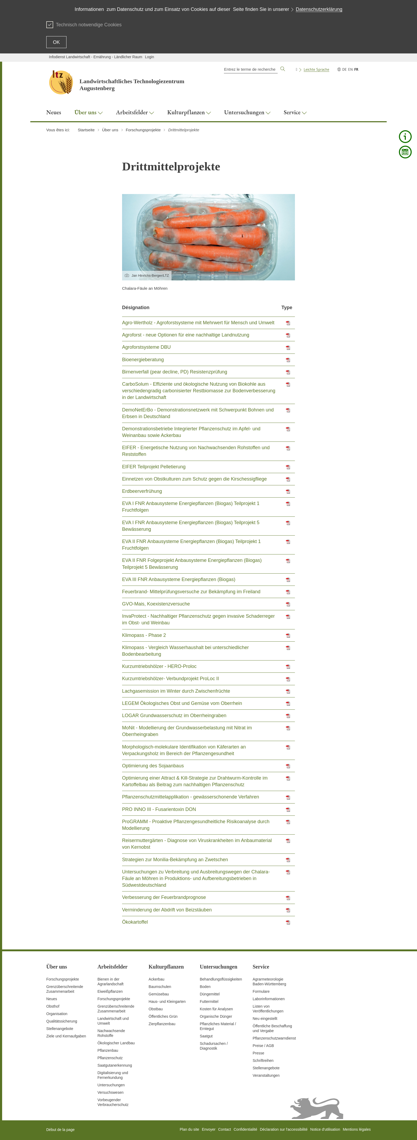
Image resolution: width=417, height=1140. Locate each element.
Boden (205, 987)
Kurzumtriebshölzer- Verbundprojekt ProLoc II (170, 678)
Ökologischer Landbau (116, 1043)
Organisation (56, 1014)
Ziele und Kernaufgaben (66, 1036)
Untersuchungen (111, 1085)
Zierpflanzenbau (162, 1024)
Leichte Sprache (316, 69)
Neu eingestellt (265, 1018)
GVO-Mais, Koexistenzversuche (156, 604)
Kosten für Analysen (216, 1009)
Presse (258, 1053)
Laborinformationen (269, 999)
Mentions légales (357, 1129)
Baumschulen (160, 987)
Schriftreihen (263, 1060)
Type (286, 307)
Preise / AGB (263, 1046)
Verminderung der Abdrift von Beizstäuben (167, 909)
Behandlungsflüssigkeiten (221, 979)
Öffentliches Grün (163, 1016)
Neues (51, 999)
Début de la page (60, 1130)
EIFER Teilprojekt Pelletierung (154, 466)
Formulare (261, 991)
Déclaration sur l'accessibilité (283, 1129)
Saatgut (206, 1036)
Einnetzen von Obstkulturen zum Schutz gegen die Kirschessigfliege (194, 479)
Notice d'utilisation (325, 1129)
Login (149, 57)
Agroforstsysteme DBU (146, 347)
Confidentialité (245, 1129)
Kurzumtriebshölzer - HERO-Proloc (159, 666)
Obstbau (156, 1009)
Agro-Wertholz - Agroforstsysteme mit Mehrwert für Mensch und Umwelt (198, 322)
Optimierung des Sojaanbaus (153, 765)
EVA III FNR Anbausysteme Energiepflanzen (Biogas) (178, 579)
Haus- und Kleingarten (167, 1001)
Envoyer (208, 1129)
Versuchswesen (110, 1092)
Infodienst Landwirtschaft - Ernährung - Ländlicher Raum (95, 57)
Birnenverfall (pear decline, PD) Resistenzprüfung (174, 372)
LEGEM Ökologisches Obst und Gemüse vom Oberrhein (182, 703)
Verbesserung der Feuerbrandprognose (164, 897)
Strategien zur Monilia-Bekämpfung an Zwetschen (175, 859)
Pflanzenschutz (110, 1058)
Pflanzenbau (107, 1050)
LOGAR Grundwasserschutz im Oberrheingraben (174, 715)
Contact (224, 1129)
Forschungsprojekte (62, 979)
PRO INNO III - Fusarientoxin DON (159, 809)
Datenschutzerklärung (319, 9)
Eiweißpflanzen (110, 991)
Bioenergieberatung (143, 359)
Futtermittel (209, 1001)
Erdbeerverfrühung (142, 491)
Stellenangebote (59, 1029)
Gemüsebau (159, 994)
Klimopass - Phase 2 (144, 635)
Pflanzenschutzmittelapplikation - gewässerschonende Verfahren (190, 797)
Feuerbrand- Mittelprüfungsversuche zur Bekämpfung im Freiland (191, 591)
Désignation (135, 307)
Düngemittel (210, 994)
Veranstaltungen (266, 1075)
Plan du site (189, 1129)
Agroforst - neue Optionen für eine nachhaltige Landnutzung (185, 335)
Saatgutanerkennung (114, 1065)
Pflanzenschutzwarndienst (274, 1038)
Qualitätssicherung (61, 1021)
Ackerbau (156, 979)
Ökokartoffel (135, 922)
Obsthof (52, 1006)
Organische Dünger (216, 1016)
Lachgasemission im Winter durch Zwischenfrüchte (176, 691)
